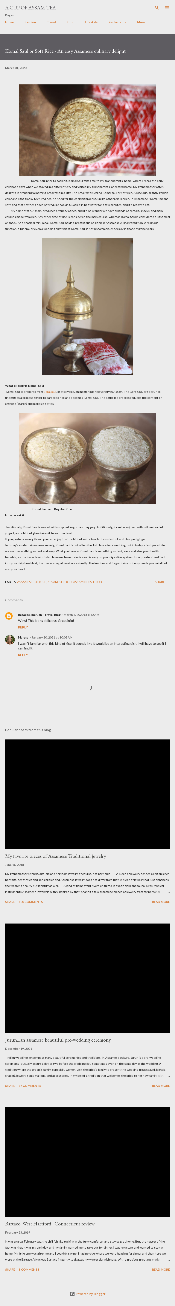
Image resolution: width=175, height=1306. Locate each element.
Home (9, 22)
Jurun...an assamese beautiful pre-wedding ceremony (58, 1039)
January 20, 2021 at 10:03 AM (52, 637)
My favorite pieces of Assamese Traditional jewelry (55, 856)
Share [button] (160, 582)
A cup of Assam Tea (30, 7)
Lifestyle (91, 22)
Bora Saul (50, 391)
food (97, 582)
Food (70, 22)
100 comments (31, 902)
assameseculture (31, 582)
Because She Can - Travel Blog (39, 614)
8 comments (29, 1269)
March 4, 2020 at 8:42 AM (81, 614)
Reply (23, 627)
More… (142, 22)
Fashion (30, 22)
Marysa (23, 637)
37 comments (30, 1085)
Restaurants (117, 22)
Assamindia (82, 582)
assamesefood (59, 582)
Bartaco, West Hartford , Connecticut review (50, 1223)
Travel (51, 22)
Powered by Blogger (87, 1294)
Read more (161, 902)
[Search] (157, 7)
